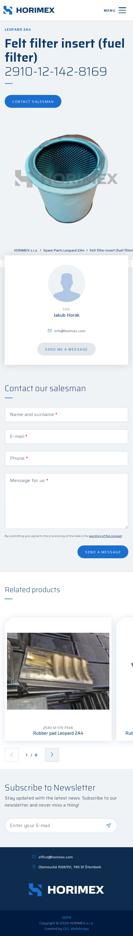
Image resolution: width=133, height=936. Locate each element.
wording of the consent (105, 536)
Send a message (103, 552)
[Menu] (114, 10)
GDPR (66, 917)
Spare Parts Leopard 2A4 (63, 250)
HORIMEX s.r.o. (26, 250)
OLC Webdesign (76, 928)
